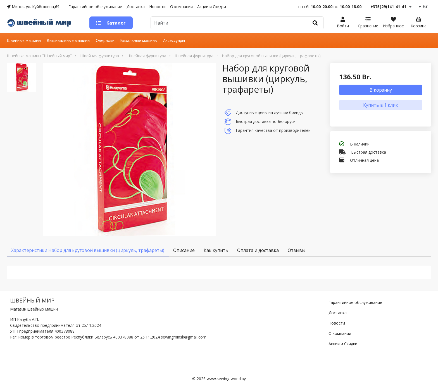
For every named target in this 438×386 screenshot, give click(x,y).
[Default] (229, 22)
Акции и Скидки (211, 6)
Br (425, 6)
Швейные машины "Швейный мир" (39, 55)
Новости (157, 6)
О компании (181, 6)
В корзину (381, 90)
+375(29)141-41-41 (388, 6)
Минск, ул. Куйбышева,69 (33, 6)
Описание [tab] (184, 250)
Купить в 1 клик (380, 105)
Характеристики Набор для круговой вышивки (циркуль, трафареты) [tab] (87, 250)
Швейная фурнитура (99, 55)
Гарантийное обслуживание (95, 6)
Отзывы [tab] (296, 250)
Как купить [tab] (216, 250)
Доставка (136, 6)
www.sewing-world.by (226, 378)
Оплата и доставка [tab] (258, 250)
